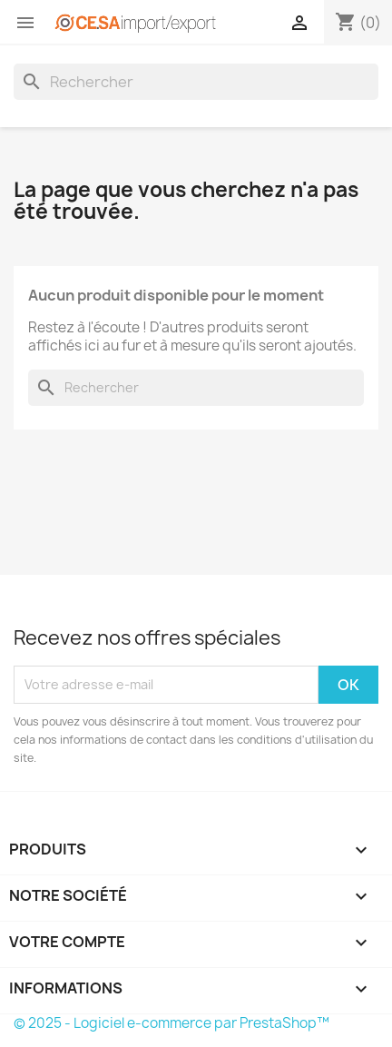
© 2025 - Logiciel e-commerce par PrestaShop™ (171, 1022)
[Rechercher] (196, 82)
